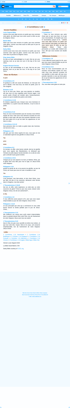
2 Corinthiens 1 (47, 32)
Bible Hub (36, 240)
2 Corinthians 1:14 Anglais (17, 240)
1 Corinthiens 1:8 (8, 197)
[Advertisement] (35, 262)
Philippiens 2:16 (8, 166)
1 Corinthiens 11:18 (9, 100)
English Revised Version (11, 65)
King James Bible (9, 57)
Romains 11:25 (8, 89)
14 (61, 39)
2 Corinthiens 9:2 (8, 147)
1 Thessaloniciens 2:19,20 (11, 185)
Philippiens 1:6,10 (9, 204)
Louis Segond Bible (9, 32)
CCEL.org (21, 248)
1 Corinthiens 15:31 (9, 158)
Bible (3, 23)
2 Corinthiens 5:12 (9, 112)
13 (43, 34)
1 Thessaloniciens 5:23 (10, 221)
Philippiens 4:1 (8, 176)
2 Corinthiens (8, 23)
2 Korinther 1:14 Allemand (18, 238)
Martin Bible (7, 41)
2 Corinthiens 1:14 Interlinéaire (13, 234)
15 (57, 46)
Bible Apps (29, 240)
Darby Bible (7, 49)
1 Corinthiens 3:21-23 (10, 124)
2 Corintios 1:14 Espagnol (19, 236)
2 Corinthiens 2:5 (8, 81)
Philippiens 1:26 (8, 131)
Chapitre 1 (14, 23)
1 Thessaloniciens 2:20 (49, 82)
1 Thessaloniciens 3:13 (10, 212)
